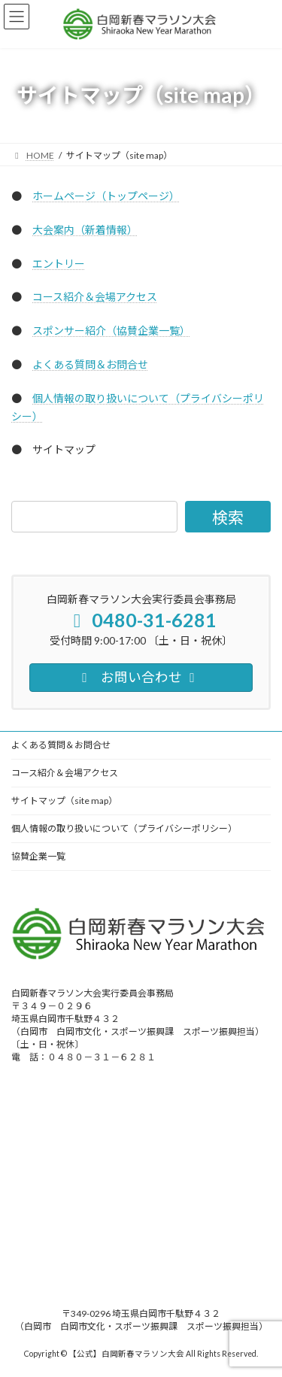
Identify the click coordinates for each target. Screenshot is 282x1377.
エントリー (58, 263)
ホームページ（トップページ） (106, 196)
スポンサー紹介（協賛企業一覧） (111, 330)
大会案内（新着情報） (85, 229)
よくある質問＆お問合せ (90, 364)
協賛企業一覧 (38, 856)
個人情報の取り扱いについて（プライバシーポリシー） (124, 828)
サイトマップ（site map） (64, 800)
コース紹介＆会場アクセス (94, 296)
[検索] (228, 516)
